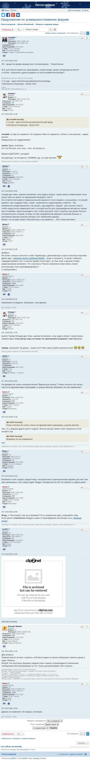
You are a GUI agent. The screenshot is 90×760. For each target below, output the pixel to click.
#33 (3, 708)
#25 (3, 299)
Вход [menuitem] (86, 10)
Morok (4, 224)
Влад (4, 451)
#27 (3, 381)
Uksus (4, 274)
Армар (5, 166)
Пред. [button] (81, 33)
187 (13, 538)
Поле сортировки (45, 724)
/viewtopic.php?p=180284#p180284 (29, 258)
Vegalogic (36, 758)
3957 (13, 401)
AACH (4, 356)
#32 (3, 651)
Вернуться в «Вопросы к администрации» (19, 738)
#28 (3, 417)
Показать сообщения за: (45, 721)
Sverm (5, 392)
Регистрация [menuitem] (76, 10)
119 (13, 460)
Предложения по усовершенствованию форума (35, 19)
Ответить (6, 29)
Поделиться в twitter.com (3, 15)
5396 (13, 635)
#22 (3, 114)
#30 (3, 512)
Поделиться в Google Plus (13, 15)
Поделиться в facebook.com (8, 15)
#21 (3, 61)
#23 (3, 191)
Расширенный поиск (55, 29)
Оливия (11, 93)
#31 (3, 554)
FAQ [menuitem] (14, 10)
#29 (3, 476)
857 (13, 45)
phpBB (24, 758)
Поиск (50, 29)
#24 (3, 249)
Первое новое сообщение (55, 33)
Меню (6, 10)
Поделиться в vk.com (18, 15)
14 (12, 175)
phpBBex (13, 758)
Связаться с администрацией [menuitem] (71, 754)
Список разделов (9, 754)
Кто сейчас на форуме (11, 747)
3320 (13, 234)
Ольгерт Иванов (15, 626)
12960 (14, 283)
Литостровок (45, 5)
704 (13, 103)
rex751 (5, 529)
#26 (3, 332)
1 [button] (84, 33)
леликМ (11, 37)
